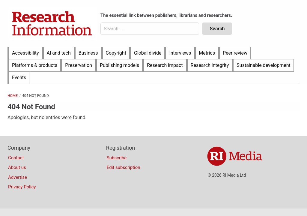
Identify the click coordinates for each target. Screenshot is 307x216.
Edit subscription (123, 167)
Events (19, 77)
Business (88, 53)
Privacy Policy (22, 187)
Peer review (235, 53)
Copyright (116, 53)
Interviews (180, 53)
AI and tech (59, 53)
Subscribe (117, 157)
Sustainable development (263, 65)
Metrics (207, 53)
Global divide (148, 53)
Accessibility (25, 53)
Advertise (17, 177)
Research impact (165, 65)
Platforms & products (34, 65)
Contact (16, 157)
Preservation (78, 65)
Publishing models (119, 65)
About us (17, 167)
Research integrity (210, 65)
